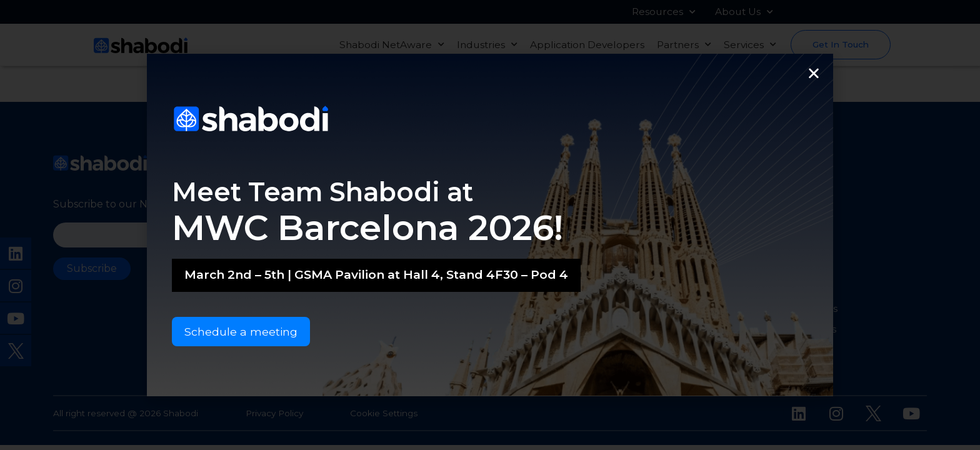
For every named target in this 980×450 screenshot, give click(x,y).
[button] (814, 73)
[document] (490, 225)
